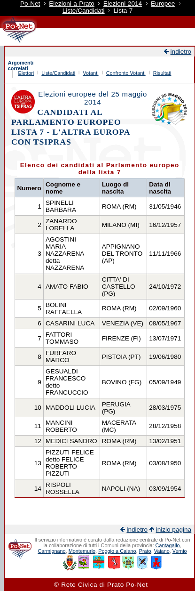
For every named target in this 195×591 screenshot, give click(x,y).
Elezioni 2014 (122, 3)
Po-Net (30, 3)
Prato (145, 551)
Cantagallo (168, 545)
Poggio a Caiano (117, 551)
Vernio (179, 551)
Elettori (26, 73)
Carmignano (51, 551)
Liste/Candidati (83, 10)
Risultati (162, 73)
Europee (163, 3)
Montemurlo (82, 551)
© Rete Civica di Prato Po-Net (101, 584)
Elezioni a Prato (71, 3)
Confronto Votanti (126, 73)
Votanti (90, 73)
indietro (181, 51)
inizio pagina (174, 529)
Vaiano (162, 551)
